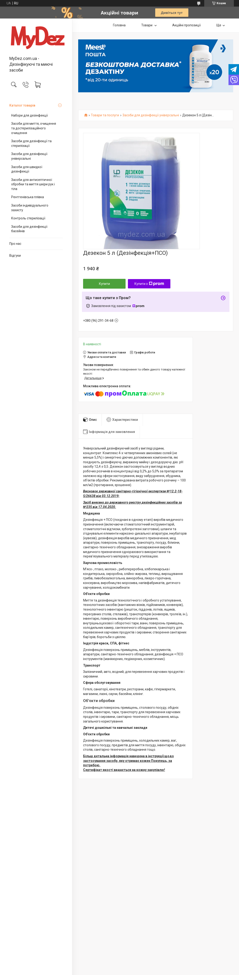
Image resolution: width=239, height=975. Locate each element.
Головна (119, 25)
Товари (147, 25)
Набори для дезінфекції (29, 115)
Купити (104, 284)
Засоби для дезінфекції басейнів (29, 229)
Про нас (15, 243)
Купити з (149, 284)
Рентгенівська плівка (27, 197)
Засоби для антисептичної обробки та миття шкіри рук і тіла (33, 184)
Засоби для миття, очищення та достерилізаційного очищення (33, 128)
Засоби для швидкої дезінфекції (26, 169)
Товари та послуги (105, 115)
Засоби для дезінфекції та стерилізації (31, 143)
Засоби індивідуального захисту (29, 208)
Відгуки (15, 255)
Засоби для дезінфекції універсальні (29, 156)
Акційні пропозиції (186, 25)
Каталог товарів (22, 105)
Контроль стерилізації (28, 218)
